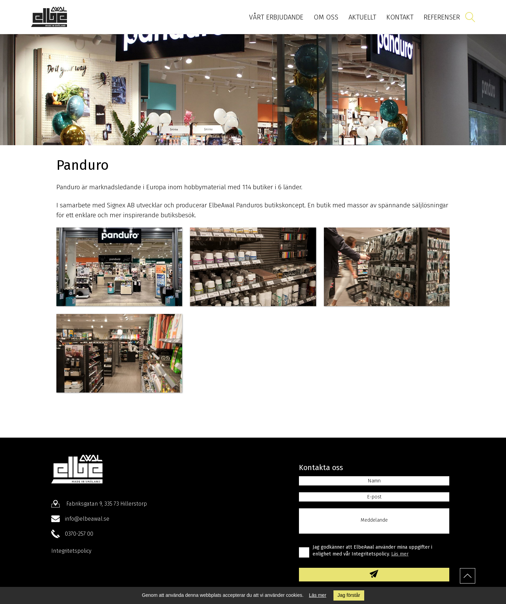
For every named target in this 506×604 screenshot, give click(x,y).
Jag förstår (349, 595)
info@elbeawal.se (87, 519)
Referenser (442, 17)
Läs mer (317, 595)
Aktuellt (362, 17)
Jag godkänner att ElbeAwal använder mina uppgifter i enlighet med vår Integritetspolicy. (372, 550)
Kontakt (399, 17)
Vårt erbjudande (276, 17)
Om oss (326, 17)
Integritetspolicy (71, 551)
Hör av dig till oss (253, 413)
